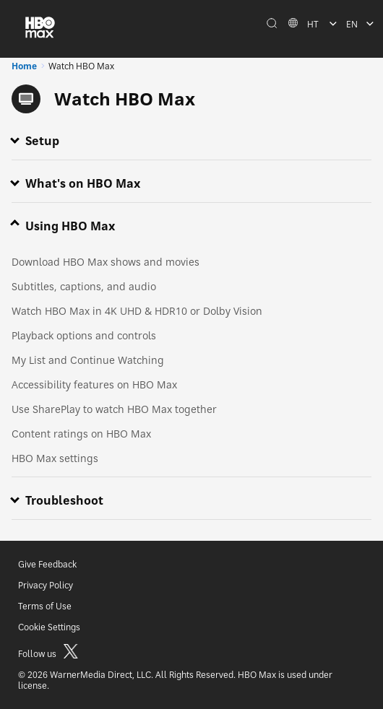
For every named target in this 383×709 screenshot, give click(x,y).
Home (24, 66)
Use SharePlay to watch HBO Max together (114, 409)
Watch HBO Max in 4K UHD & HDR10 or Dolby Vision (137, 311)
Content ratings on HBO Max (81, 433)
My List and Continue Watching (88, 360)
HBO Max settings (55, 458)
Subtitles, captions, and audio (84, 286)
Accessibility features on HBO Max (94, 384)
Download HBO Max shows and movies (105, 262)
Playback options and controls (84, 335)
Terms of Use (45, 606)
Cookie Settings (49, 627)
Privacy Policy (45, 585)
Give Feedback (47, 564)
